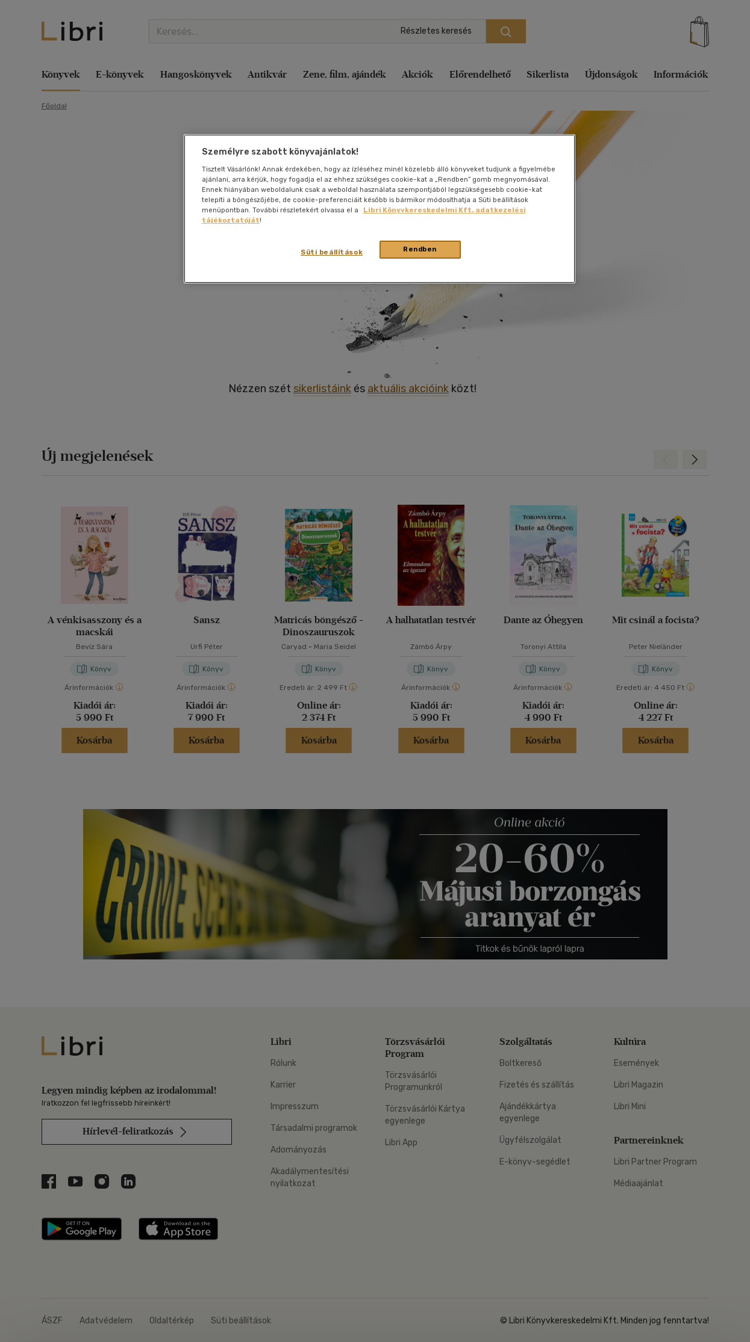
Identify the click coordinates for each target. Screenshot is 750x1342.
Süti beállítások (332, 252)
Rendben (420, 249)
